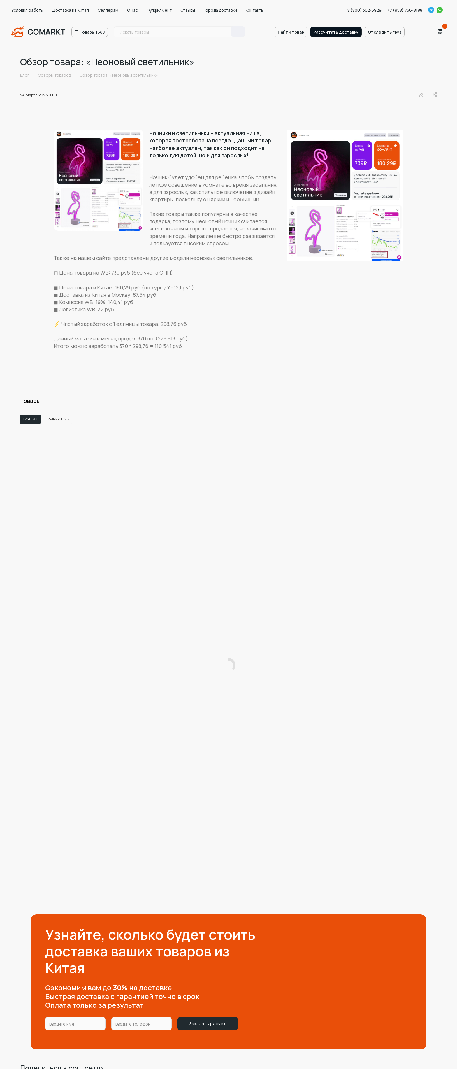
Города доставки (220, 10)
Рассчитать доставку (335, 32)
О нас (132, 10)
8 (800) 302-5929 (364, 10)
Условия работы (27, 10)
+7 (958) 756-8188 (404, 10)
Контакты (255, 10)
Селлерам (108, 10)
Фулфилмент (159, 10)
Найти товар (291, 32)
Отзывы (187, 10)
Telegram (431, 10)
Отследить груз (384, 32)
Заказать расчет (207, 1023)
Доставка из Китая (70, 10)
